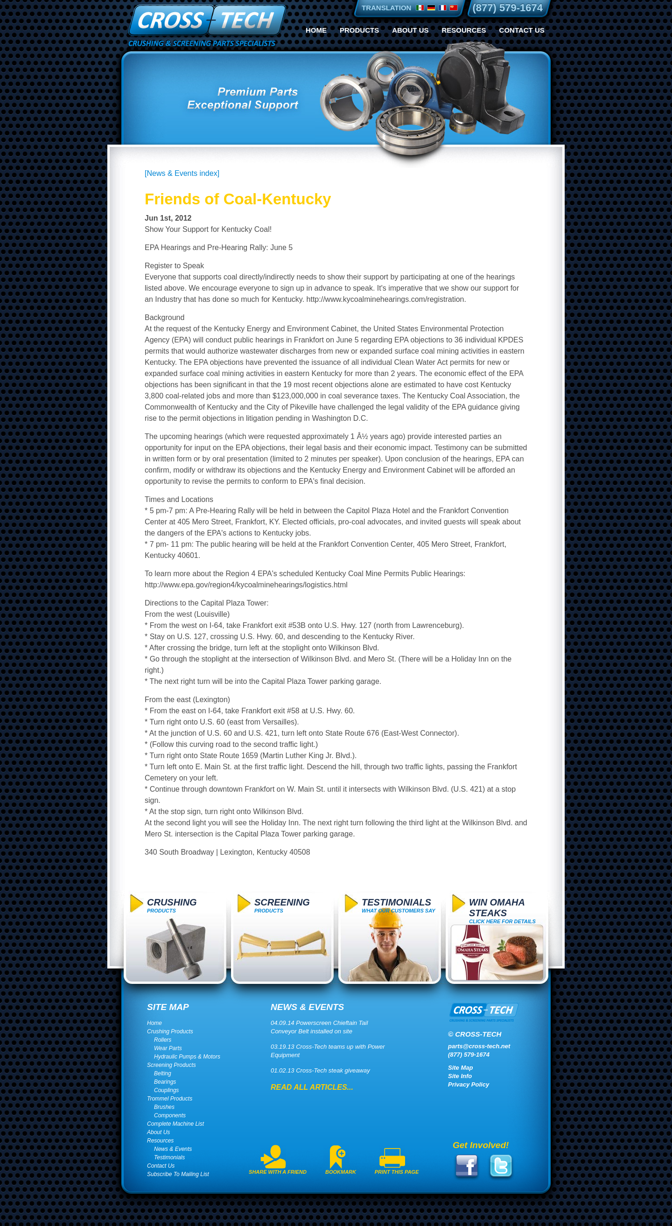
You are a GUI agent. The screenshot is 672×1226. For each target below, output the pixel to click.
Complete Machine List (175, 1124)
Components (170, 1115)
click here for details (502, 910)
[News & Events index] (182, 173)
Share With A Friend (278, 1172)
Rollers (162, 1040)
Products (359, 30)
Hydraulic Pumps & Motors (187, 1056)
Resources (464, 30)
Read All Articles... (312, 1087)
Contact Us (522, 30)
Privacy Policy (468, 1084)
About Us (410, 30)
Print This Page (397, 1172)
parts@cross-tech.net (479, 1046)
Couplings (166, 1090)
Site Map (460, 1067)
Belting (162, 1073)
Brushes (164, 1107)
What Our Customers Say (398, 905)
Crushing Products (170, 1031)
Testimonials (169, 1157)
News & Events (173, 1149)
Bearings (165, 1082)
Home (316, 30)
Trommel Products (169, 1098)
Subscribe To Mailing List (178, 1174)
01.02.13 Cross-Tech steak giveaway (320, 1070)
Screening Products (171, 1065)
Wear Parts (168, 1048)
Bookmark (340, 1172)
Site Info (460, 1076)
